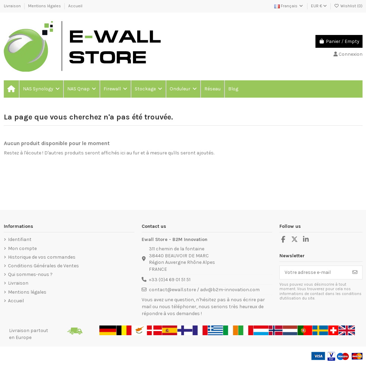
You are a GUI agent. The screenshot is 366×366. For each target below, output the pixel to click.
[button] (41, 89)
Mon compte (22, 248)
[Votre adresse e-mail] (314, 272)
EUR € (319, 5)
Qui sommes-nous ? (30, 274)
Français (289, 5)
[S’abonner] (355, 272)
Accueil (75, 5)
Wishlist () (348, 5)
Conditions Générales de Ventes (43, 266)
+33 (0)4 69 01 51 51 (169, 280)
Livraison (13, 5)
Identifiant (20, 239)
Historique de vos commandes (41, 257)
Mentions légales (45, 5)
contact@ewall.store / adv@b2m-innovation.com (204, 290)
